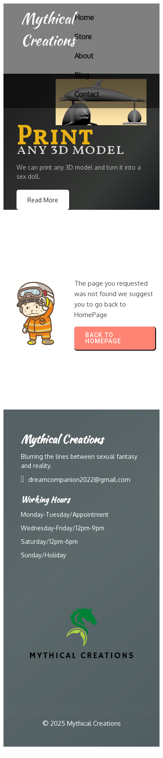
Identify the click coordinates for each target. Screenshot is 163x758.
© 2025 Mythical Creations (82, 723)
